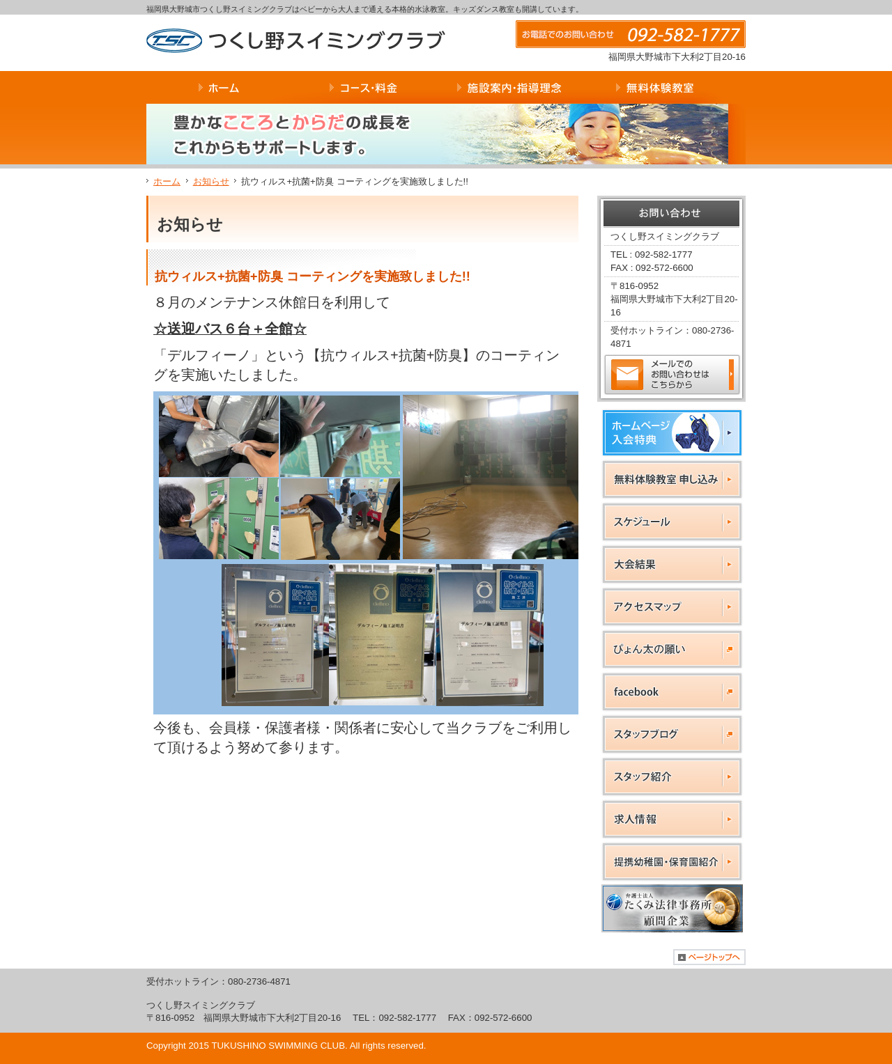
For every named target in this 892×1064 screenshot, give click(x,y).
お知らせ (211, 181)
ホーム (166, 181)
